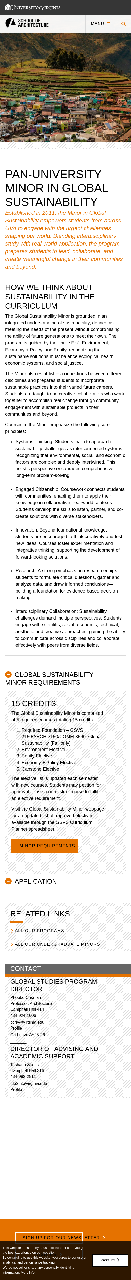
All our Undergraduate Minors (57, 944)
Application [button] (36, 881)
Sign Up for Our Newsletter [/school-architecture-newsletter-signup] (53, 1237)
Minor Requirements (48, 846)
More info (27, 1272)
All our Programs (39, 931)
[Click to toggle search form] (123, 24)
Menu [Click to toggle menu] (97, 24)
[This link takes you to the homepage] (27, 24)
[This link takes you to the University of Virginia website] (33, 7)
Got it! (108, 1260)
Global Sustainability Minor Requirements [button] (49, 678)
